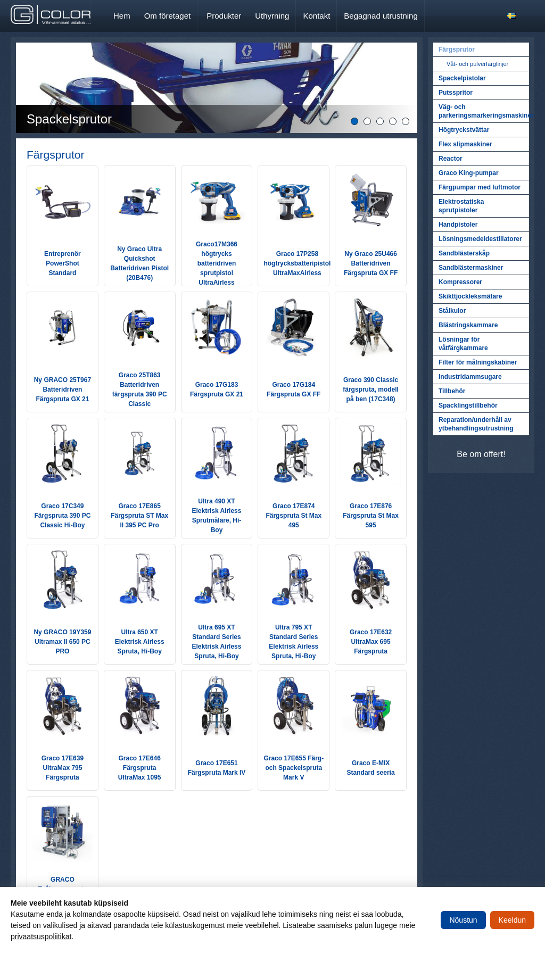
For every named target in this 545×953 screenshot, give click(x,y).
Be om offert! (481, 454)
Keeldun (512, 920)
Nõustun (463, 920)
